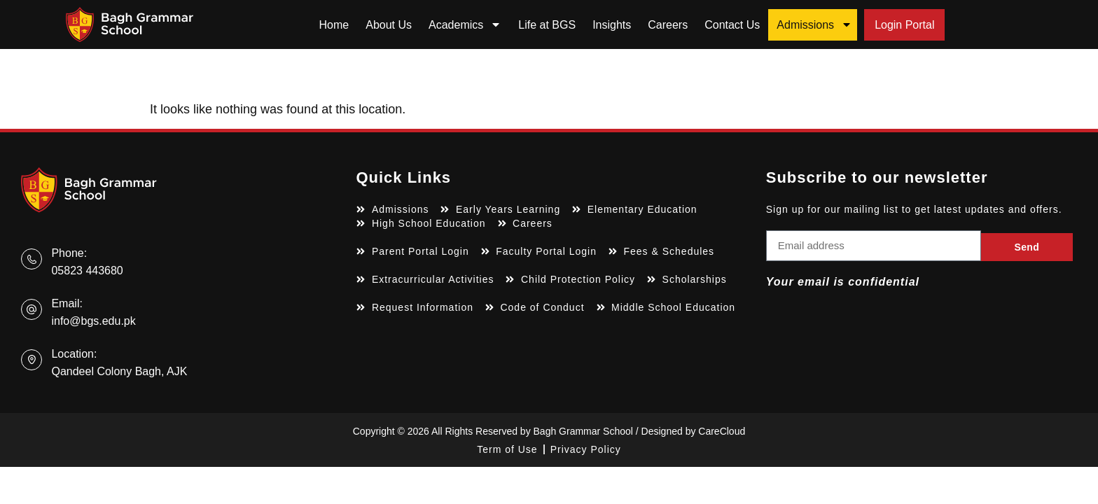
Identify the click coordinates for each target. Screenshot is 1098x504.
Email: (66, 303)
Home (334, 25)
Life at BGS (547, 25)
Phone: (69, 253)
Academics (465, 24)
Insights (611, 25)
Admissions (814, 24)
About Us (389, 25)
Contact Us (732, 25)
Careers (668, 25)
